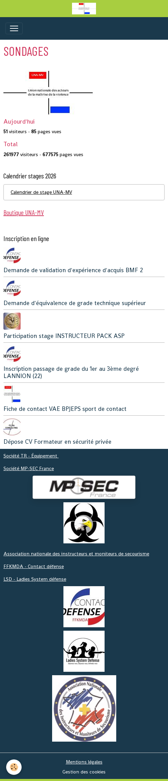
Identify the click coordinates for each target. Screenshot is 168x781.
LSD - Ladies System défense (34, 579)
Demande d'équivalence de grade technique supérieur (74, 303)
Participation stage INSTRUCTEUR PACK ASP (63, 336)
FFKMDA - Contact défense (33, 566)
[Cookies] (14, 767)
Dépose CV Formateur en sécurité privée (57, 441)
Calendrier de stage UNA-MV (41, 192)
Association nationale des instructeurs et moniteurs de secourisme (76, 554)
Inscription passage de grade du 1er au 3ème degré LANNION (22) (71, 372)
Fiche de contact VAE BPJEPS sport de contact (65, 409)
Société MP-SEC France (28, 468)
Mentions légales (84, 762)
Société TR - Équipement (31, 456)
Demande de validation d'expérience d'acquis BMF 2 (73, 270)
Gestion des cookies (84, 772)
